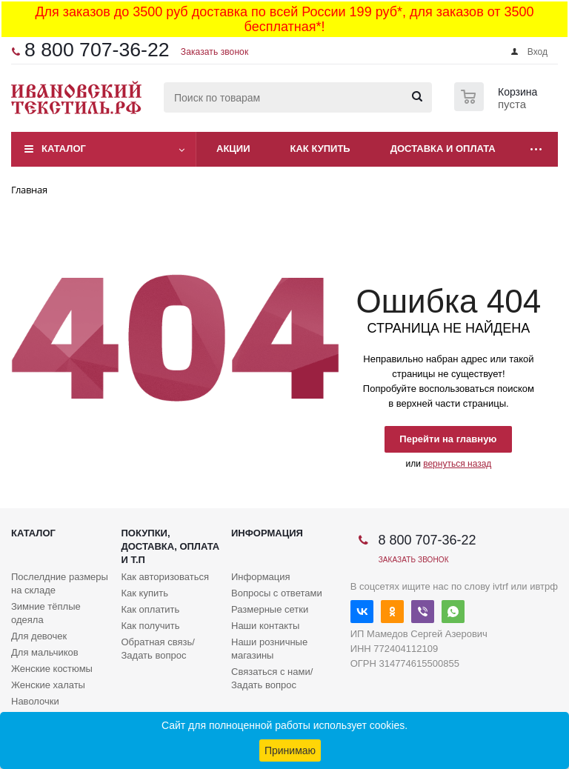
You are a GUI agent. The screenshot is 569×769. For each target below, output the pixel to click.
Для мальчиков (45, 652)
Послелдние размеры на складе (59, 583)
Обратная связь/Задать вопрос (158, 648)
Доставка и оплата (443, 148)
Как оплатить (151, 609)
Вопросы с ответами (276, 593)
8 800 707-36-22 (97, 49)
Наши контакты (265, 625)
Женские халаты (48, 684)
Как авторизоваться (166, 576)
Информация (267, 533)
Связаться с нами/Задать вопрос (272, 678)
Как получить (151, 625)
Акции (233, 148)
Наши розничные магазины (269, 648)
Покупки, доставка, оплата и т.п (171, 546)
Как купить (320, 148)
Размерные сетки (269, 609)
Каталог (63, 148)
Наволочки (35, 701)
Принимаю (290, 750)
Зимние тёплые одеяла (46, 613)
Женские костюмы (52, 668)
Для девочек (39, 636)
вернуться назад (457, 464)
